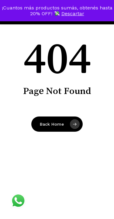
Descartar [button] (72, 13)
